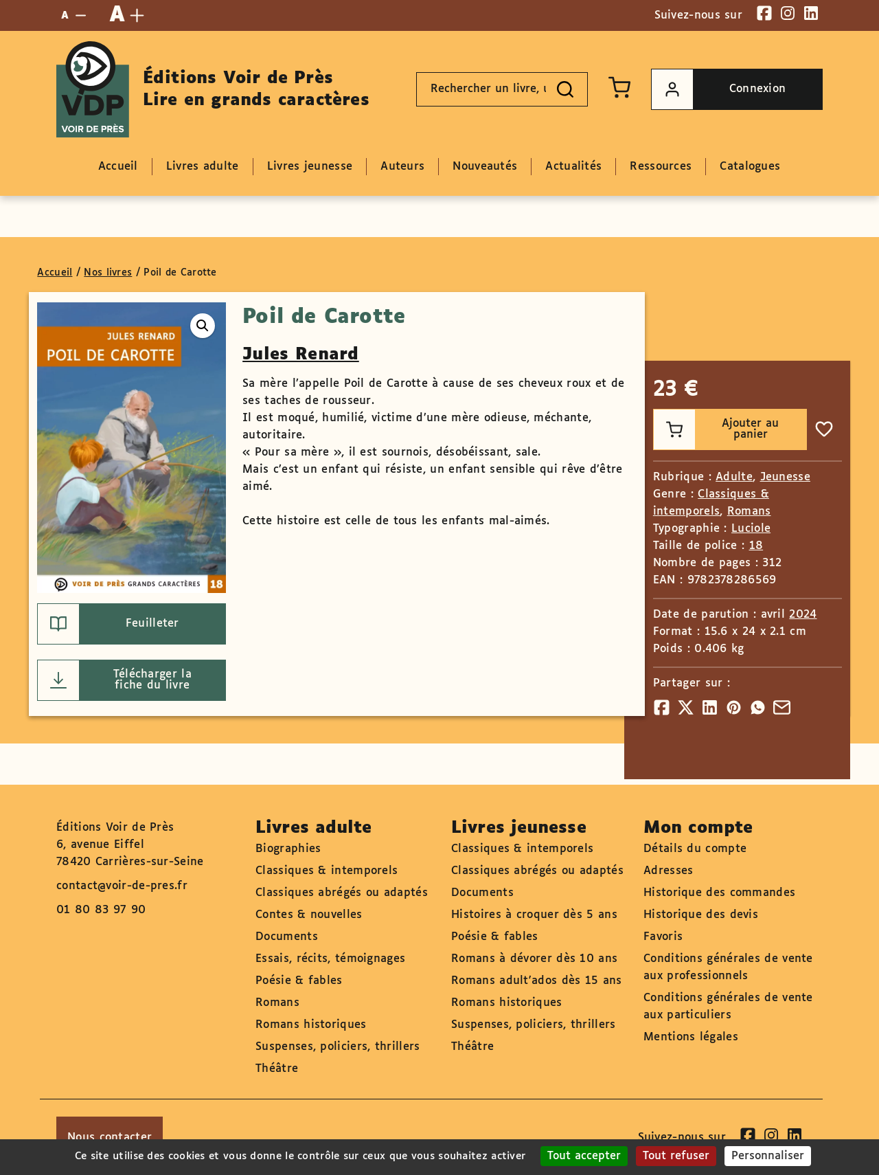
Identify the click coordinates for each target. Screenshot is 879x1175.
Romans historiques (310, 1025)
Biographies (288, 849)
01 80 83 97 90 (101, 910)
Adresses (668, 871)
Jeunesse (785, 477)
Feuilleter (108, 624)
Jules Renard (300, 354)
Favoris (663, 937)
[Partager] (661, 707)
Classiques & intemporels (326, 871)
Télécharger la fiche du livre (115, 680)
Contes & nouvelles (308, 915)
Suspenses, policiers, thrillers (337, 1047)
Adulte (734, 477)
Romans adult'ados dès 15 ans (536, 981)
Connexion (719, 89)
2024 (803, 614)
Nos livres (108, 273)
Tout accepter (584, 1156)
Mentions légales (690, 1037)
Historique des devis (700, 915)
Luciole (750, 529)
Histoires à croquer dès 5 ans (534, 915)
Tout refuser (676, 1156)
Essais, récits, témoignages (330, 959)
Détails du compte (694, 849)
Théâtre (276, 1069)
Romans (749, 511)
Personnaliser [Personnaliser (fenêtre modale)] (767, 1156)
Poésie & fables (299, 981)
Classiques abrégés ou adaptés (341, 893)
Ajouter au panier (716, 429)
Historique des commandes (719, 893)
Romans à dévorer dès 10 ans (534, 959)
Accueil (54, 273)
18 (756, 546)
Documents (286, 937)
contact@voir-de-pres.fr (121, 886)
